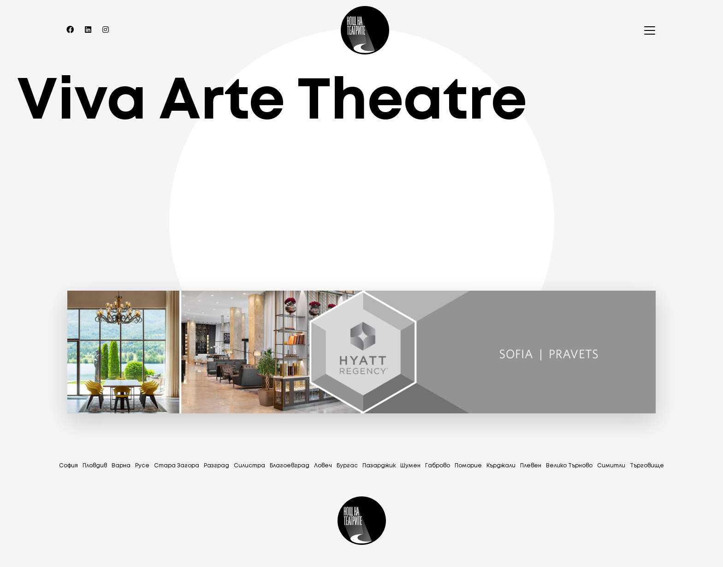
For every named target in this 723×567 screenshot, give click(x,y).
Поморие (468, 465)
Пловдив (95, 465)
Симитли (611, 465)
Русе (142, 465)
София (68, 465)
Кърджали (501, 465)
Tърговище (647, 465)
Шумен (410, 465)
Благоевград (289, 465)
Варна (121, 465)
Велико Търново (569, 465)
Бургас (347, 465)
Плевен (530, 465)
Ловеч (323, 465)
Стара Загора (176, 465)
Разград (216, 465)
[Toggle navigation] (647, 30)
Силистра (249, 465)
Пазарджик (379, 465)
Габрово (437, 465)
